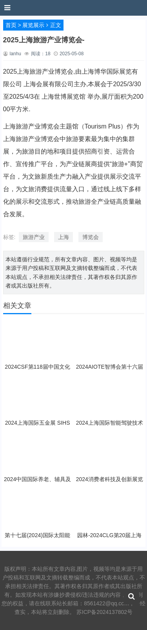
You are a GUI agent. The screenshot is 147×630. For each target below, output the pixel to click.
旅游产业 (34, 237)
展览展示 (33, 25)
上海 (63, 237)
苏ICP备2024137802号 (104, 612)
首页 (10, 25)
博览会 (90, 237)
